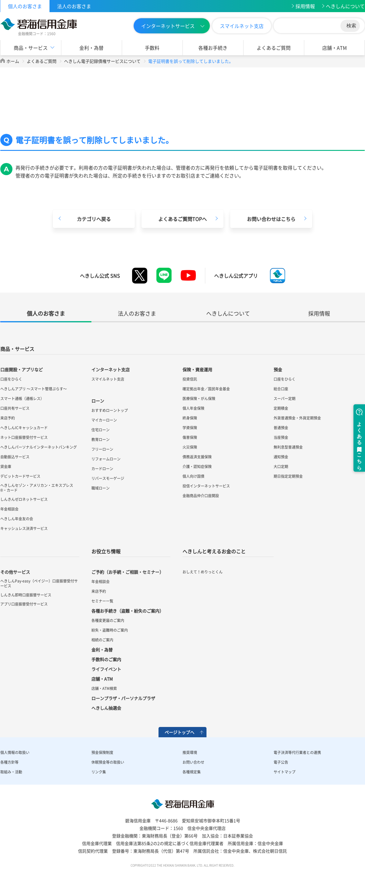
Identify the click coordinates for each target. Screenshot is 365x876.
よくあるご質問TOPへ (182, 218)
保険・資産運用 (197, 369)
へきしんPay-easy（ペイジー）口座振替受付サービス (39, 583)
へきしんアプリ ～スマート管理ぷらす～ (33, 389)
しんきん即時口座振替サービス (25, 595)
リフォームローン (106, 459)
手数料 (152, 47)
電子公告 (281, 762)
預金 (278, 369)
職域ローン (100, 488)
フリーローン (102, 449)
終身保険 (189, 418)
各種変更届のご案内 (107, 620)
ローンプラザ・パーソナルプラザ (123, 698)
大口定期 (281, 466)
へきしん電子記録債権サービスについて (102, 61)
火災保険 (189, 447)
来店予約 (7, 418)
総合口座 (281, 389)
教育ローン (100, 439)
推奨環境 (189, 752)
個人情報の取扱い (14, 752)
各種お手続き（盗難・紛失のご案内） (127, 611)
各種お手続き (212, 47)
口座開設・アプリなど (21, 369)
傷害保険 (189, 437)
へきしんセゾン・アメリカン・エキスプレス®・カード (36, 488)
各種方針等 (9, 762)
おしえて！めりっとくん (202, 572)
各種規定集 (191, 772)
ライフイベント (106, 669)
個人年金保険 (193, 408)
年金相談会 (9, 509)
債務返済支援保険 (197, 457)
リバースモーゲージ (107, 478)
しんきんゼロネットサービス (24, 499)
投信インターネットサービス (206, 486)
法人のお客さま (74, 6)
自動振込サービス (14, 457)
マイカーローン (104, 420)
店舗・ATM (334, 47)
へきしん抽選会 (106, 708)
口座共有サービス (14, 408)
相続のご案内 (102, 640)
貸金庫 (5, 466)
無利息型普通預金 (288, 447)
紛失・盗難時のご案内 (109, 630)
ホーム (12, 61)
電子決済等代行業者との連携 (297, 752)
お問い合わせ (193, 762)
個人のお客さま (25, 6)
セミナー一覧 (102, 601)
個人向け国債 (193, 476)
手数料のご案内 (106, 659)
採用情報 (305, 6)
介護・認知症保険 (197, 466)
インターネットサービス (168, 25)
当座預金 (281, 437)
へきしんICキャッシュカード (24, 427)
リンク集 (98, 772)
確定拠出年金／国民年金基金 (206, 389)
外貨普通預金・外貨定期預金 (297, 418)
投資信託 (189, 379)
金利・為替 (91, 47)
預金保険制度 (102, 752)
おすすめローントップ (109, 410)
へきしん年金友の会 (16, 518)
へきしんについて (345, 6)
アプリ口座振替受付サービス (24, 604)
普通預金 (281, 427)
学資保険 (189, 427)
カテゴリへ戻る (94, 218)
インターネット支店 (110, 369)
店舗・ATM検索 (104, 688)
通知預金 (281, 457)
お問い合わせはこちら (271, 218)
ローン (97, 401)
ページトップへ (179, 732)
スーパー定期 (284, 398)
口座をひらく (11, 379)
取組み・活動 (11, 772)
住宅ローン (100, 430)
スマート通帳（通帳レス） (22, 398)
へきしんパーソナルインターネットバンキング (38, 447)
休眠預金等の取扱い (107, 762)
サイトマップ (284, 772)
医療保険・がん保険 (198, 398)
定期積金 (281, 408)
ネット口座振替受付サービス (24, 437)
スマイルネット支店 (242, 25)
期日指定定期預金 (288, 476)
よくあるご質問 (274, 47)
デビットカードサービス (20, 476)
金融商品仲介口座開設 (200, 495)
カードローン (102, 468)
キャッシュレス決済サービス (24, 528)
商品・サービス (31, 47)
